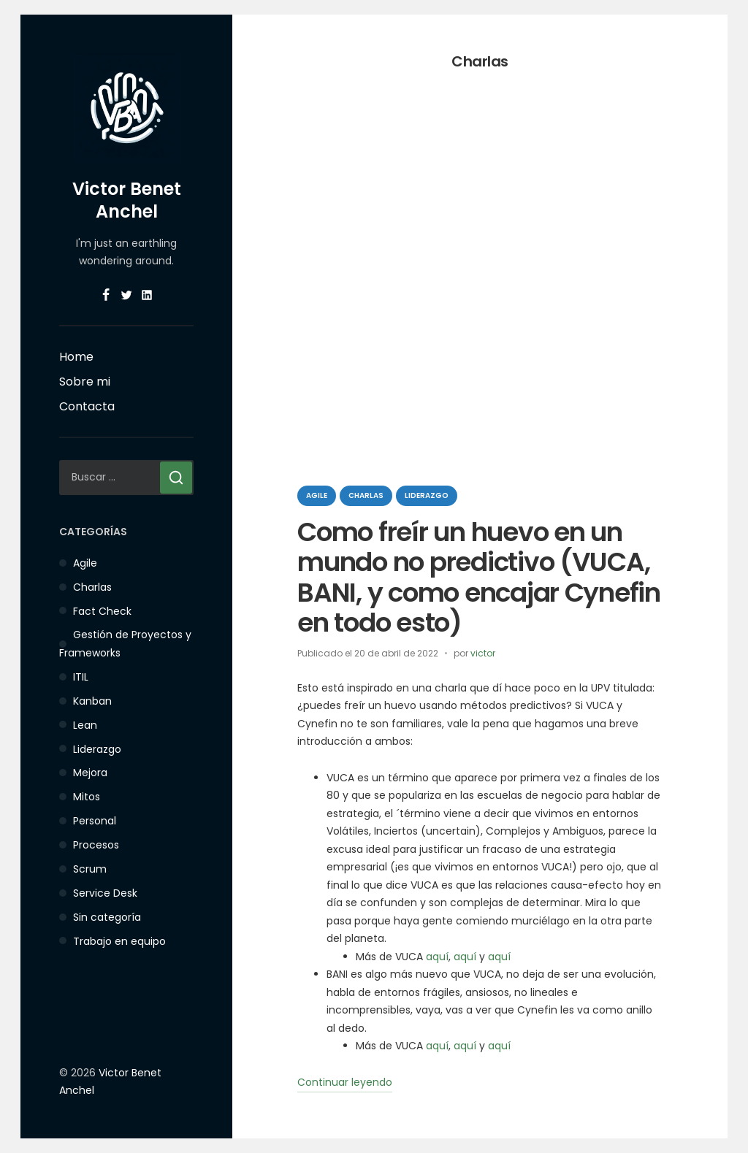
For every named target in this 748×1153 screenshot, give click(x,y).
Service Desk (105, 893)
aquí (437, 956)
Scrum (90, 869)
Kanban (92, 701)
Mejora (90, 772)
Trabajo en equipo (119, 941)
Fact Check (102, 611)
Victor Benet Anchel (126, 200)
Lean (85, 725)
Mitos (86, 796)
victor (482, 653)
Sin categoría (107, 917)
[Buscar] (176, 477)
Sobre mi (84, 381)
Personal (94, 820)
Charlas (92, 587)
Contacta (87, 406)
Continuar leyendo (344, 1083)
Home (76, 356)
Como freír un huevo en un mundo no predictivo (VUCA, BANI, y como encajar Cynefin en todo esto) (478, 577)
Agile (85, 563)
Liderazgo (97, 749)
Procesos (96, 845)
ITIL (80, 677)
